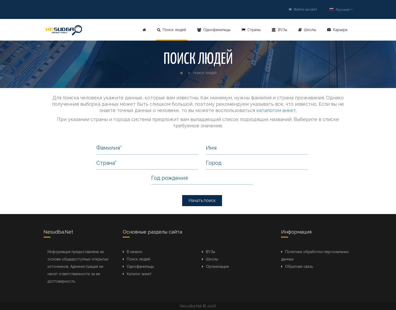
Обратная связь (299, 266)
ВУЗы (279, 30)
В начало (134, 252)
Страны (251, 30)
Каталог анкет (139, 274)
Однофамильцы (213, 30)
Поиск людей (171, 30)
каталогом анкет (276, 110)
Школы (307, 30)
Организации (217, 266)
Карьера (337, 30)
